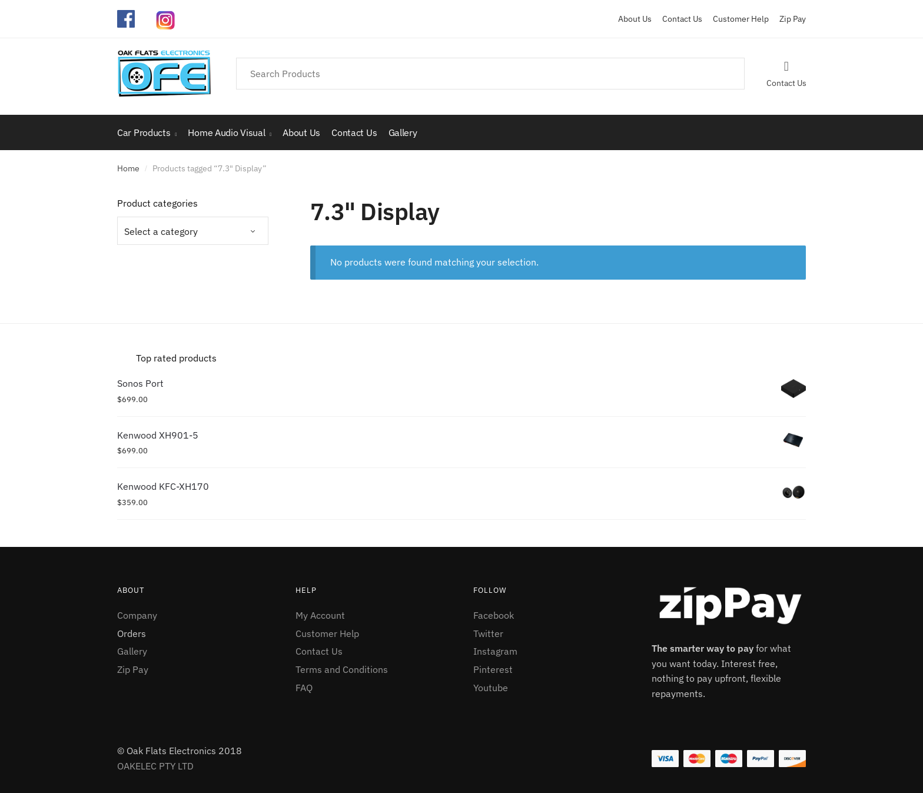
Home (128, 168)
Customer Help (736, 19)
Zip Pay (788, 19)
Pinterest (493, 669)
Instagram (495, 651)
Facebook (493, 615)
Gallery (132, 651)
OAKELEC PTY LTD (155, 766)
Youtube (490, 688)
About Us (635, 19)
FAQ (304, 688)
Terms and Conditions (342, 669)
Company (137, 615)
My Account (320, 615)
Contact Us (677, 19)
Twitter (488, 633)
